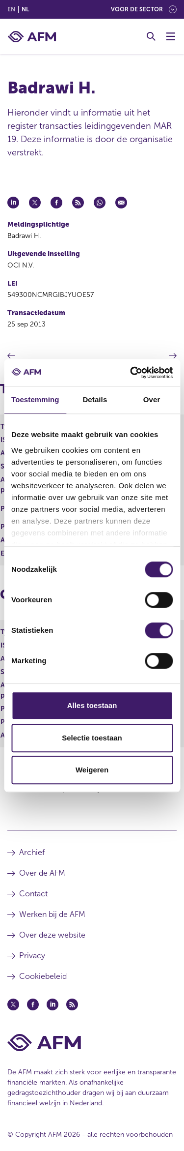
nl (25, 9)
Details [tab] (94, 399)
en (11, 9)
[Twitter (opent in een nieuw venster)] (13, 1004)
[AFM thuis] (31, 36)
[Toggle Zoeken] (151, 36)
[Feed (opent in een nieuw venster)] (72, 1004)
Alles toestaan (92, 705)
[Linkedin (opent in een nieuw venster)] (52, 1004)
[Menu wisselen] (171, 36)
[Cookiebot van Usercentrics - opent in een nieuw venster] (131, 372)
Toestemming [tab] (35, 399)
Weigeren (92, 770)
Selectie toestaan (92, 738)
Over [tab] (151, 399)
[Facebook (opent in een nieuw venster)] (33, 1004)
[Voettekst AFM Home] (92, 1042)
